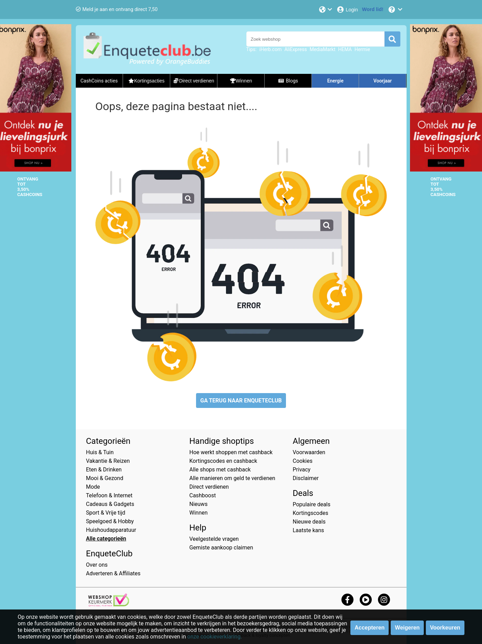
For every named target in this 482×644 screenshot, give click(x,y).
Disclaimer (306, 478)
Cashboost (202, 495)
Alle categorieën (106, 538)
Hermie (362, 49)
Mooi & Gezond (104, 478)
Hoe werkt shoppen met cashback (231, 452)
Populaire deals (312, 504)
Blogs (288, 81)
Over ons (97, 565)
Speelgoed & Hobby (110, 521)
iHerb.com (270, 49)
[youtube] (365, 599)
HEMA (344, 49)
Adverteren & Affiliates (113, 573)
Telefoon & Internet (109, 495)
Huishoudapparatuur (111, 530)
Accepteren (369, 628)
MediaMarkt (323, 49)
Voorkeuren (445, 628)
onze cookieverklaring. (214, 636)
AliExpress (295, 49)
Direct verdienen (209, 487)
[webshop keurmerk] (108, 604)
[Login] (347, 9)
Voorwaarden (309, 452)
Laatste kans (308, 530)
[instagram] (384, 599)
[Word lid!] (372, 9)
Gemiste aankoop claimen (221, 547)
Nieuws (198, 504)
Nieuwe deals (309, 521)
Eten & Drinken (104, 469)
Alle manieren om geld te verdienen (232, 478)
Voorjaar (382, 81)
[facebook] (347, 599)
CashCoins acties (98, 81)
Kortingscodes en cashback (223, 461)
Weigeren (407, 628)
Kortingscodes (310, 513)
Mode (93, 487)
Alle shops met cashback (220, 469)
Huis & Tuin (100, 452)
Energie (335, 81)
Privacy (302, 469)
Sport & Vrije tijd (105, 512)
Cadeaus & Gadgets (110, 504)
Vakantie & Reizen (108, 461)
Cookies (302, 461)
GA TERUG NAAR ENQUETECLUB (241, 400)
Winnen (198, 512)
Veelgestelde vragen (214, 539)
